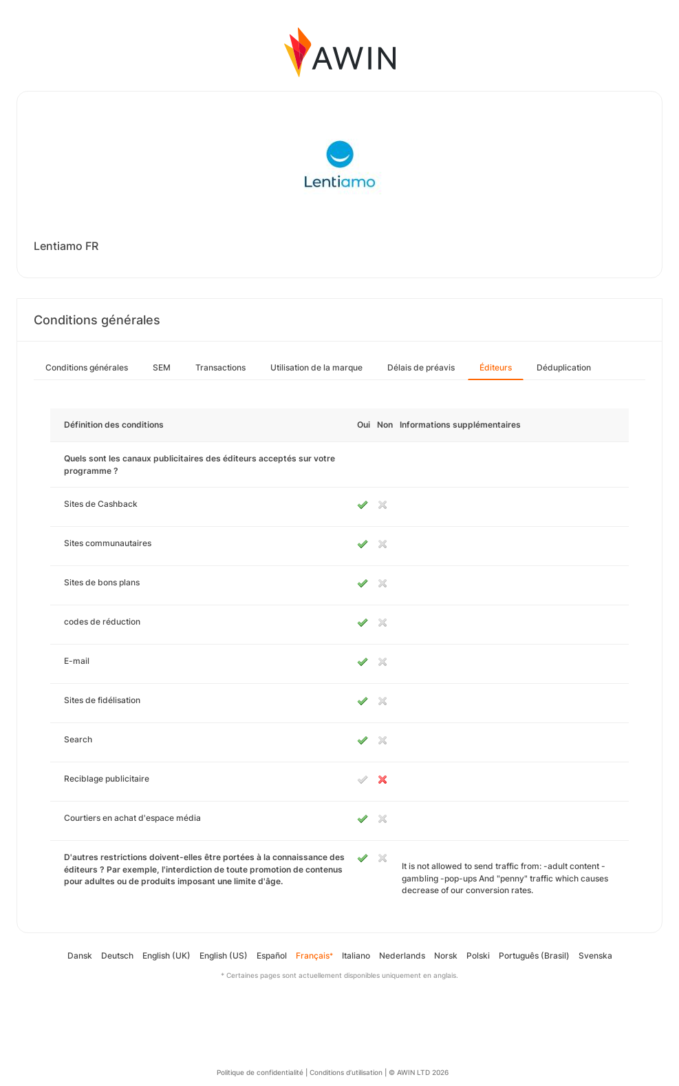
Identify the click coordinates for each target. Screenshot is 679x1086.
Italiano (356, 955)
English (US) (224, 955)
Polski (478, 955)
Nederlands (402, 955)
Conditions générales (86, 367)
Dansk (79, 955)
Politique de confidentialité (260, 1072)
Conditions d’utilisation (346, 1072)
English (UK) (166, 955)
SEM (162, 367)
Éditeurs (495, 367)
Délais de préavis (421, 367)
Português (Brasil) (534, 955)
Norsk (445, 955)
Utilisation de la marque (316, 367)
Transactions (220, 367)
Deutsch (117, 955)
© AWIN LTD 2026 (419, 1072)
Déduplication (564, 367)
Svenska (595, 955)
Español (272, 955)
